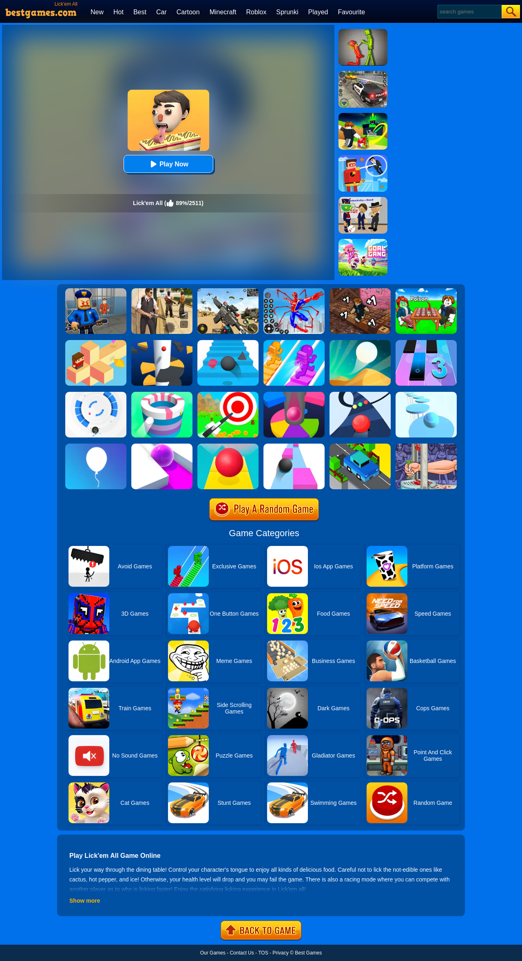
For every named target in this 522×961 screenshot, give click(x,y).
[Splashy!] (426, 395)
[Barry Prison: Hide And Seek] (95, 291)
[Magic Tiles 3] (426, 343)
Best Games (308, 953)
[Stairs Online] (228, 343)
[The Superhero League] (362, 158)
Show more (84, 900)
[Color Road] (360, 395)
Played (318, 12)
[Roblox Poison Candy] (426, 291)
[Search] (469, 11)
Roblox (256, 12)
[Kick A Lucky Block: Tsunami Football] (362, 116)
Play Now (168, 164)
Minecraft (223, 12)
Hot (118, 12)
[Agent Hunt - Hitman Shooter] (161, 291)
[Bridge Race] (294, 343)
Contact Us (242, 953)
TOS (263, 953)
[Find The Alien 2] (362, 200)
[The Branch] (95, 343)
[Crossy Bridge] (360, 446)
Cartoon (188, 12)
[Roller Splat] (161, 446)
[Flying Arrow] (228, 395)
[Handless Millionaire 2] (426, 446)
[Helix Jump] (161, 343)
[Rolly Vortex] (95, 395)
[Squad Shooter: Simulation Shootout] (228, 291)
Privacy (280, 953)
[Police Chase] (362, 74)
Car (161, 12)
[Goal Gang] (362, 242)
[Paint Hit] (161, 395)
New (97, 12)
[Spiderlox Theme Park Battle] (294, 291)
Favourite (351, 12)
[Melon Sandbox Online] (362, 32)
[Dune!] (360, 343)
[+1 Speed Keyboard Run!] (360, 291)
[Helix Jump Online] (294, 395)
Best (139, 12)
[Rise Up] (95, 446)
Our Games (213, 953)
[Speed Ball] (294, 446)
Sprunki (287, 12)
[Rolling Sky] (228, 446)
